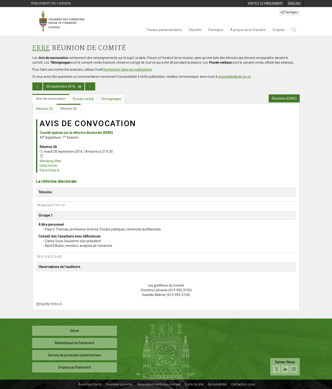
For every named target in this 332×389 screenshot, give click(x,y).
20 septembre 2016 (63, 86)
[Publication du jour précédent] (37, 86)
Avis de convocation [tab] (51, 99)
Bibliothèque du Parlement (74, 343)
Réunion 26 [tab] (68, 108)
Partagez (289, 12)
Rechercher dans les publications (127, 69)
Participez (215, 30)
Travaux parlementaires (164, 30)
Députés (195, 30)
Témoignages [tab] (111, 99)
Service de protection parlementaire (74, 355)
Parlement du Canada (51, 3)
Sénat (74, 331)
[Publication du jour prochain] (90, 86)
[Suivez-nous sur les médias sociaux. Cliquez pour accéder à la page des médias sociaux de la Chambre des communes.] (285, 366)
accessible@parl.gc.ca (234, 76)
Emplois (279, 30)
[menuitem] (265, 3)
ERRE (41, 48)
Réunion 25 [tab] (44, 109)
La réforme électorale (56, 181)
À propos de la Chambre (248, 30)
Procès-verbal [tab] (83, 99)
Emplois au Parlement (74, 367)
